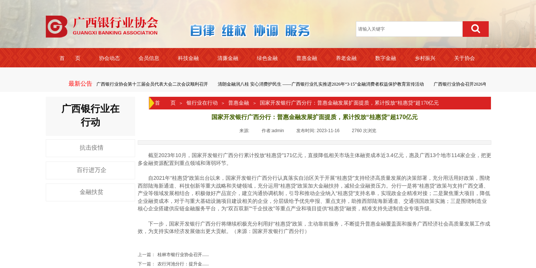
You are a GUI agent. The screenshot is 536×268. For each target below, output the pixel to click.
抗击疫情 (91, 147)
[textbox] (409, 29)
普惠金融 (238, 103)
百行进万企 (91, 170)
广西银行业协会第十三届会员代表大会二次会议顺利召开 (152, 84)
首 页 (165, 103)
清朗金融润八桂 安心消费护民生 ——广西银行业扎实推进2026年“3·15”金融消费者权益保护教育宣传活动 (321, 84)
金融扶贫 (91, 192)
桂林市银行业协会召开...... (173, 254)
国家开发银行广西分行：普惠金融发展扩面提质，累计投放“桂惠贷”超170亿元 (349, 103)
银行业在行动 (202, 103)
